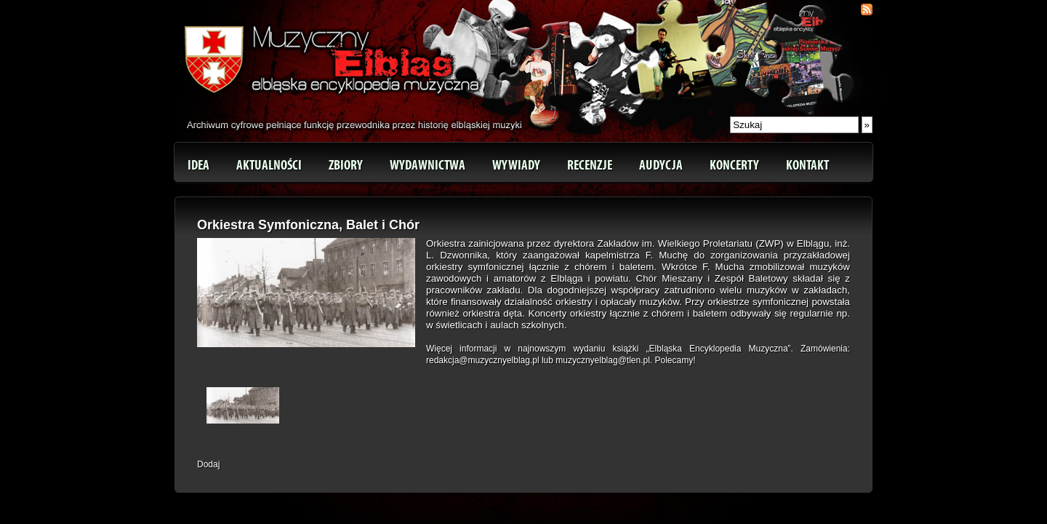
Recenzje (589, 165)
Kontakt (807, 165)
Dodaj (208, 464)
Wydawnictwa (427, 165)
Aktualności (269, 165)
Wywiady (516, 165)
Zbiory (346, 165)
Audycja (661, 165)
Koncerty (734, 165)
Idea (198, 165)
